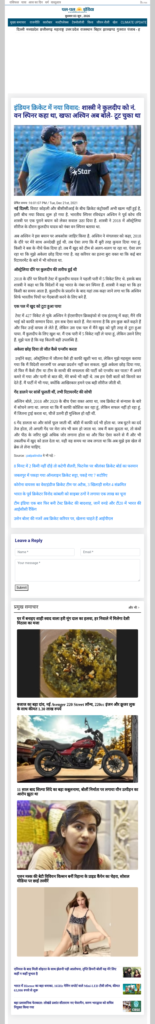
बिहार (97, 29)
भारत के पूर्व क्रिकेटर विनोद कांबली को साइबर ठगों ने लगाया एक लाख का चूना (70, 494)
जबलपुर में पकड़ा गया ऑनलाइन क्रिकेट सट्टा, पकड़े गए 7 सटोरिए (60, 475)
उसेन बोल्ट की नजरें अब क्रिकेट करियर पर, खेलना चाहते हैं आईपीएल (63, 518)
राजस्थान (86, 29)
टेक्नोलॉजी (78, 22)
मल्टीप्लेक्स (62, 22)
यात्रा (24, 2)
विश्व (90, 22)
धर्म (47, 2)
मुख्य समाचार (18, 22)
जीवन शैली (102, 22)
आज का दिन (35, 2)
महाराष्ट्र (59, 29)
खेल (115, 22)
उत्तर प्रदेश (72, 29)
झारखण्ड (109, 29)
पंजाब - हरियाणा (138, 29)
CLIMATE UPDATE (134, 22)
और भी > (133, 607)
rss (143, 2)
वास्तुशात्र (56, 2)
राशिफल (14, 2)
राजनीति (35, 22)
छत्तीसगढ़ (46, 29)
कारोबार (47, 22)
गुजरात (121, 29)
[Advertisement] (77, 63)
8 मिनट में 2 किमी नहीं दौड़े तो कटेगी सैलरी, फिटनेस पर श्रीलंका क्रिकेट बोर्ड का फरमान (76, 466)
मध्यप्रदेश (32, 29)
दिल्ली (21, 29)
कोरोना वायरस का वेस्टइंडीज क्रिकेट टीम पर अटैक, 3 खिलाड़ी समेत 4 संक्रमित (70, 484)
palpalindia (34, 456)
